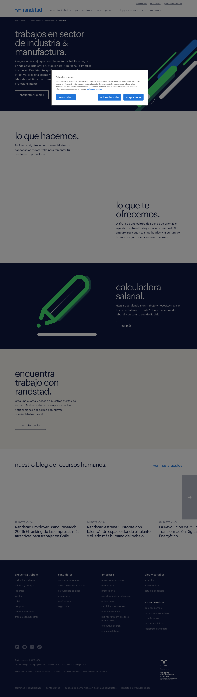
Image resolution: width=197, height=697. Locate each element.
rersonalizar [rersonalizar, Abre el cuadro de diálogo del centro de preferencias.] (65, 97)
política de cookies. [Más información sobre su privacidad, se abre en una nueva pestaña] (94, 89)
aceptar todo (133, 97)
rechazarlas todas (109, 97)
